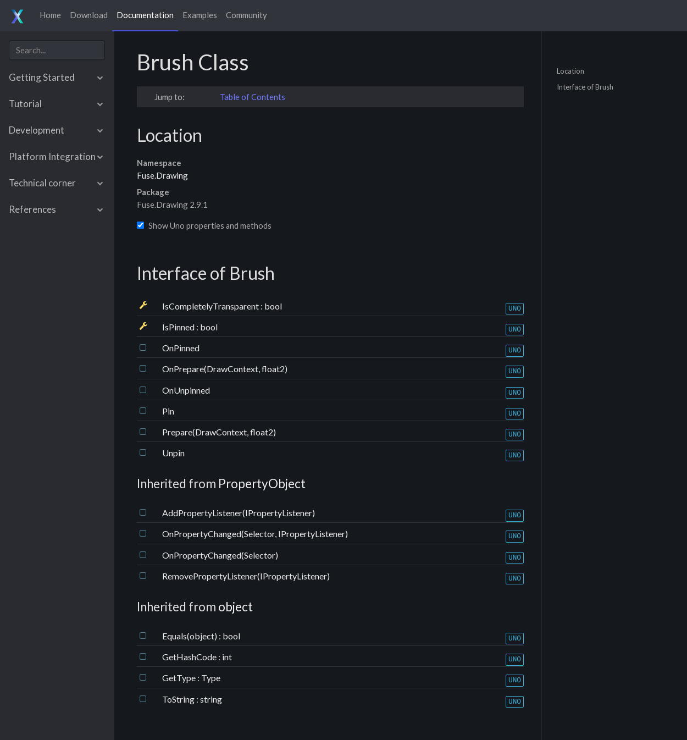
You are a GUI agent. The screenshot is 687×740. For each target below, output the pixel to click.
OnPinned (181, 348)
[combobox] (57, 50)
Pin (168, 411)
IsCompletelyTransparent (211, 306)
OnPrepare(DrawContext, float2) (224, 368)
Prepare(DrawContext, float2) (219, 432)
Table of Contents (252, 97)
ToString (179, 699)
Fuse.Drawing (162, 175)
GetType (179, 677)
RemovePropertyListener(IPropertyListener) (246, 576)
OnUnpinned (186, 390)
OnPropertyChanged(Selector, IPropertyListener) (255, 533)
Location (570, 70)
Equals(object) (190, 636)
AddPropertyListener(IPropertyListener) (238, 512)
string (211, 699)
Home (50, 15)
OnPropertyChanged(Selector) (220, 555)
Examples (199, 15)
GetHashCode (190, 656)
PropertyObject (262, 483)
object (235, 606)
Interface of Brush (585, 86)
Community (246, 15)
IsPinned (179, 327)
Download (89, 15)
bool (273, 306)
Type (210, 677)
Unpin (173, 453)
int (227, 656)
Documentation (145, 15)
